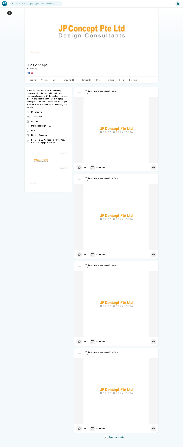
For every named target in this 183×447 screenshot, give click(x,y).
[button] (36, 3)
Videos (111, 80)
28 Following (36, 112)
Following (68, 80)
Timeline (32, 80)
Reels (121, 80)
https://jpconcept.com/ (41, 126)
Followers (85, 80)
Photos (99, 80)
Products (133, 80)
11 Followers (36, 116)
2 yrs (86, 93)
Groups (44, 80)
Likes (55, 80)
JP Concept (90, 91)
